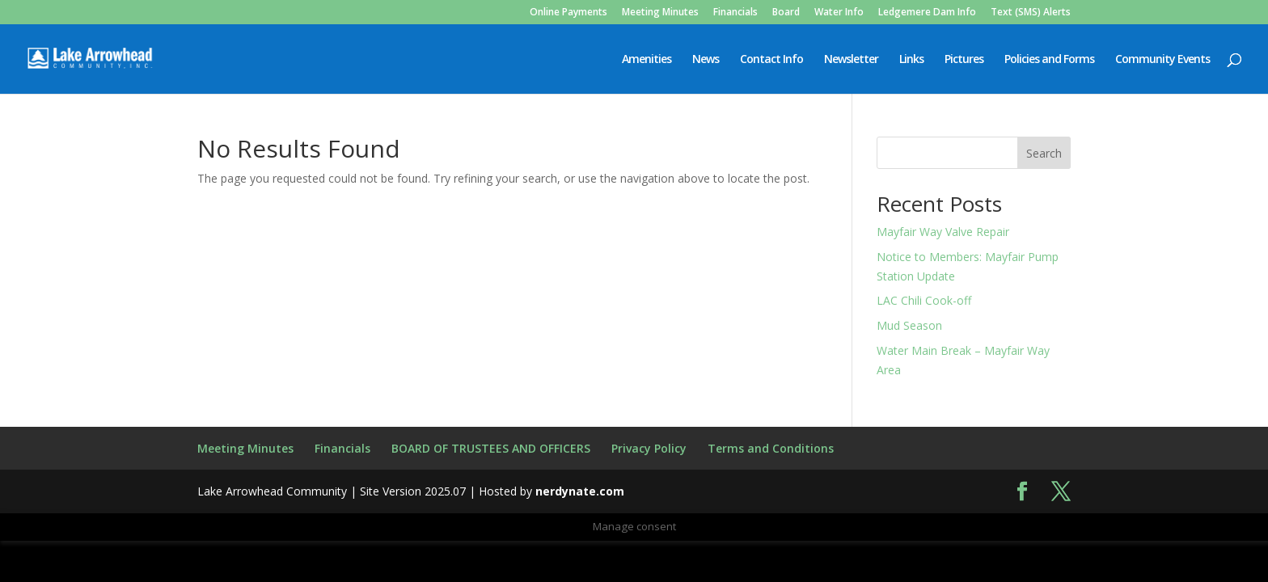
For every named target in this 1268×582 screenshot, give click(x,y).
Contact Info (771, 59)
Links (911, 59)
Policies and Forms (1049, 59)
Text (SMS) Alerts (1031, 13)
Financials (735, 13)
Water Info (839, 13)
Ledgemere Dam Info (927, 13)
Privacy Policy (649, 448)
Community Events (1162, 59)
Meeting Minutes (660, 13)
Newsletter (851, 59)
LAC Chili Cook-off (924, 300)
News (705, 59)
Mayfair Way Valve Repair (943, 231)
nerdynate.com (579, 491)
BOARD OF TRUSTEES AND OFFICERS (490, 448)
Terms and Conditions (771, 448)
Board (786, 13)
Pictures (964, 59)
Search (1044, 153)
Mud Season (909, 325)
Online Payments (568, 13)
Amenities (646, 59)
